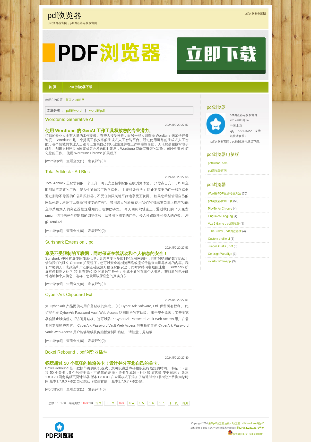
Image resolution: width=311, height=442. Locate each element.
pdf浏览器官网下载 (220, 201)
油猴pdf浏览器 (232, 423)
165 (141, 403)
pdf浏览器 (64, 15)
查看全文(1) (75, 161)
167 (161, 403)
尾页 (185, 403)
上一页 (110, 403)
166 (151, 403)
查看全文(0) (75, 231)
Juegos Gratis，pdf (220, 246)
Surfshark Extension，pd (69, 242)
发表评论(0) (97, 161)
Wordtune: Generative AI (69, 119)
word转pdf (97, 110)
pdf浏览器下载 (80, 87)
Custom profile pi (219, 238)
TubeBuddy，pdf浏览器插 (225, 231)
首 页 (52, 87)
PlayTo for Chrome (220, 208)
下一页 (173, 403)
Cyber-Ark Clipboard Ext (68, 294)
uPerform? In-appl (219, 261)
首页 (68, 100)
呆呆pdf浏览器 (216, 423)
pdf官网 (80, 100)
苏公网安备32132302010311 (246, 434)
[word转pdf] (54, 161)
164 (131, 403)
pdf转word (74, 110)
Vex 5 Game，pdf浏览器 (224, 223)
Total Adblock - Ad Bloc (67, 171)
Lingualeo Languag (220, 216)
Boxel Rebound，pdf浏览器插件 (76, 352)
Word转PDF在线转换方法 (224, 193)
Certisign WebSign (220, 253)
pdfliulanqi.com (217, 163)
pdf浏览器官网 (217, 170)
